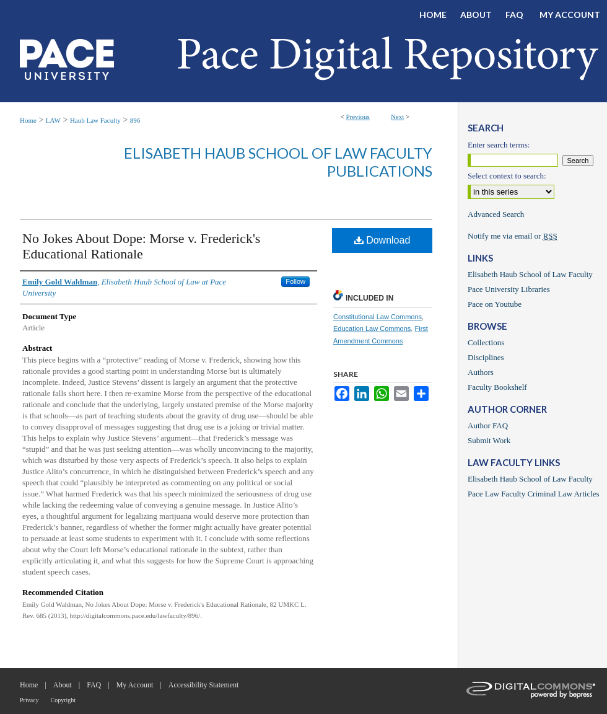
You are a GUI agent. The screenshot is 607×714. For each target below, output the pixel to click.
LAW (53, 120)
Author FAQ (488, 425)
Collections (486, 342)
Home (28, 120)
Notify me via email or (512, 236)
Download (382, 240)
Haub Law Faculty (95, 120)
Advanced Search (496, 214)
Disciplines (486, 357)
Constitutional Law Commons (377, 316)
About (62, 685)
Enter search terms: (499, 144)
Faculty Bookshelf (497, 387)
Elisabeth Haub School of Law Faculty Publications (278, 162)
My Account (135, 685)
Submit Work (489, 440)
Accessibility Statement (203, 685)
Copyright (63, 700)
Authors (481, 372)
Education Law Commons (372, 328)
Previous (358, 116)
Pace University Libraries (509, 289)
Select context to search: (507, 175)
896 (135, 120)
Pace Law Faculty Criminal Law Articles (534, 493)
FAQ (94, 685)
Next (397, 116)
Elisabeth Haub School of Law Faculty (530, 274)
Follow (295, 281)
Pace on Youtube (495, 304)
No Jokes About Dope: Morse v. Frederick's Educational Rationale (141, 246)
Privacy (29, 700)
